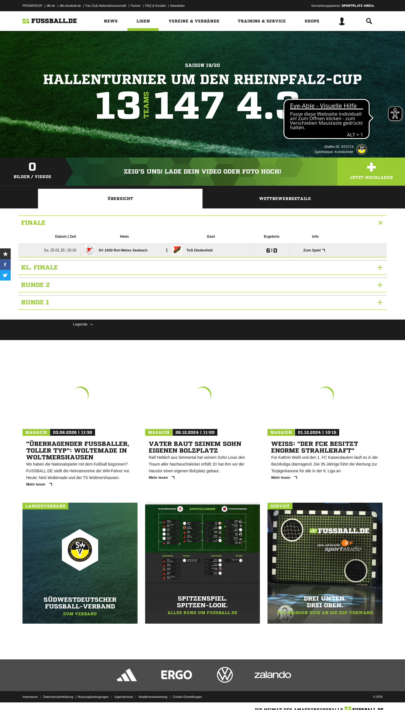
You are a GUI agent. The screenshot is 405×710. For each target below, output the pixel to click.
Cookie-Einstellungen (187, 696)
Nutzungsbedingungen (93, 696)
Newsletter (177, 5)
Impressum (30, 696)
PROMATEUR (32, 5)
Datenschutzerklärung (58, 696)
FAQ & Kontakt (155, 5)
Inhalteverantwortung (152, 696)
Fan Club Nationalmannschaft (106, 5)
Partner (136, 5)
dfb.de (50, 5)
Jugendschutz (123, 696)
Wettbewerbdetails (285, 199)
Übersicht (120, 199)
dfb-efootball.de (70, 5)
